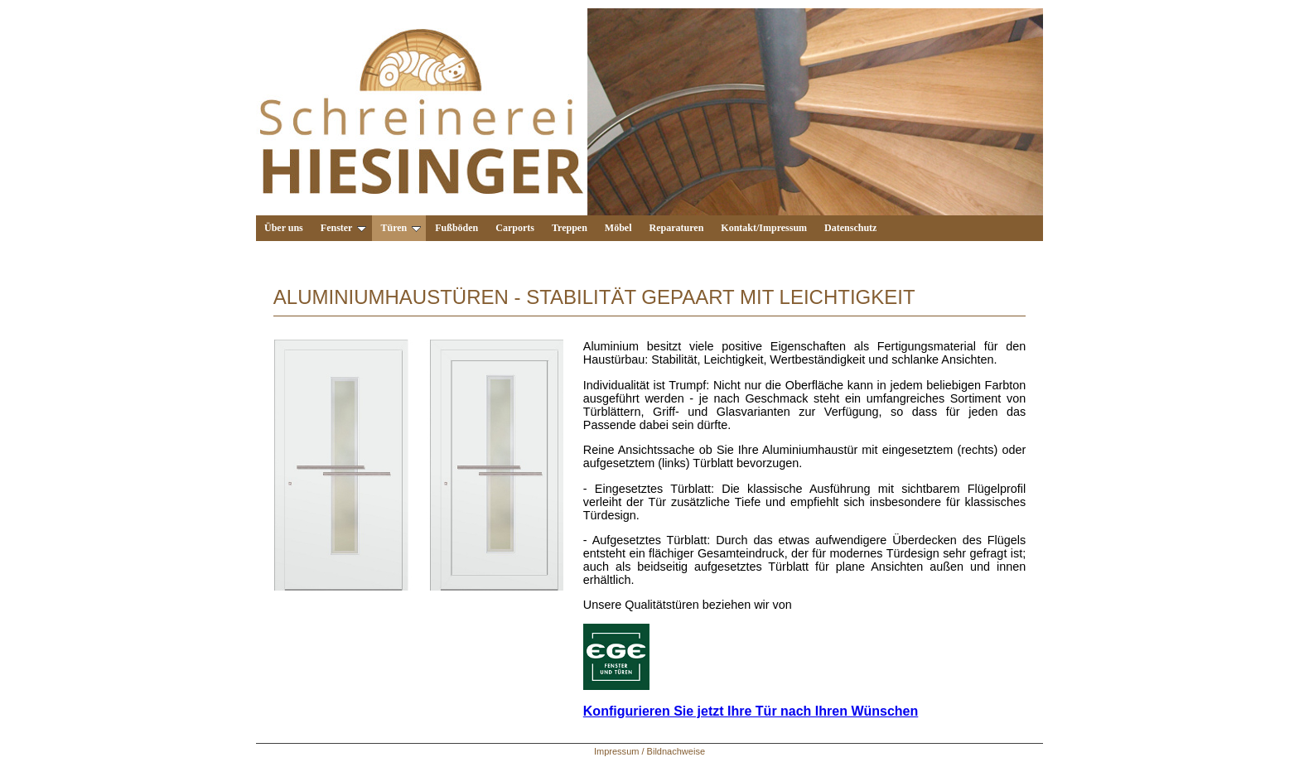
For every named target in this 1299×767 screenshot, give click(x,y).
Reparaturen (677, 228)
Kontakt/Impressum (764, 228)
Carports (514, 228)
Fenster (344, 228)
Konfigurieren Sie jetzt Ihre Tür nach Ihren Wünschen (751, 711)
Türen (400, 228)
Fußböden (456, 228)
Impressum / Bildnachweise (649, 751)
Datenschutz (850, 228)
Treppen (569, 228)
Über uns (283, 228)
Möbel (618, 228)
